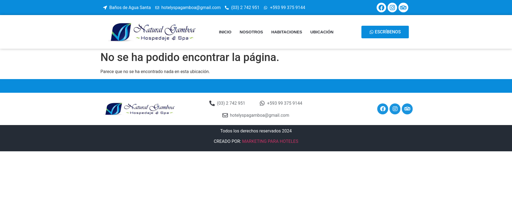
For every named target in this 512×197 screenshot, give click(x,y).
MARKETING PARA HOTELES (270, 141)
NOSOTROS (251, 32)
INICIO (225, 32)
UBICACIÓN (322, 32)
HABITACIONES (286, 32)
